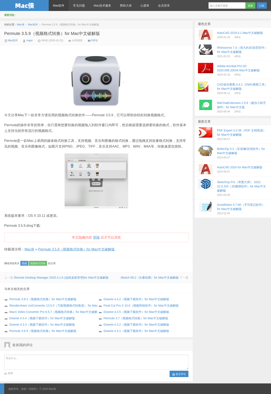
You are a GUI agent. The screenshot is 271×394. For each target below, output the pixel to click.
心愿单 (144, 5)
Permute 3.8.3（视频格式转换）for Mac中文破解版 (42, 299)
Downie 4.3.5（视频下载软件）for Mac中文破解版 (136, 312)
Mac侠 (24, 5)
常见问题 (79, 5)
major (29, 40)
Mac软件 (58, 5)
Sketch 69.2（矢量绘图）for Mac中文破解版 (149, 277)
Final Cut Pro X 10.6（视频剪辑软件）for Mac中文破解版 (141, 305)
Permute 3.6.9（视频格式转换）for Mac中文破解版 (42, 331)
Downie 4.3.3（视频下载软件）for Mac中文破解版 (42, 324)
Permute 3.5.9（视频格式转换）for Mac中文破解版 (52, 33)
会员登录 (164, 5)
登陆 (96, 237)
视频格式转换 (38, 263)
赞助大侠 (126, 5)
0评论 (94, 40)
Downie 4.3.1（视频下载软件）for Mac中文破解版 (136, 331)
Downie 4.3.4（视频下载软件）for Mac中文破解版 (42, 318)
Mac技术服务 (102, 5)
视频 (24, 263)
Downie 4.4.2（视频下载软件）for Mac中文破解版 (136, 299)
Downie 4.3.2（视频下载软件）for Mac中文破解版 (136, 324)
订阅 (261, 5)
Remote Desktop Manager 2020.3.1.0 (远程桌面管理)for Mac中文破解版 (61, 277)
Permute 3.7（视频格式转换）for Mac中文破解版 (136, 318)
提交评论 (179, 374)
